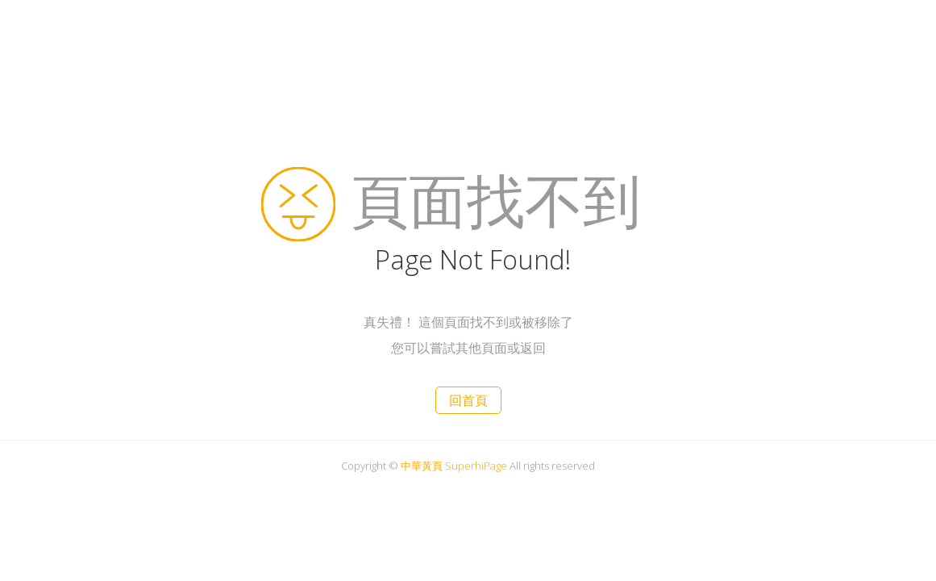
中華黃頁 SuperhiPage (454, 465)
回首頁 (468, 400)
